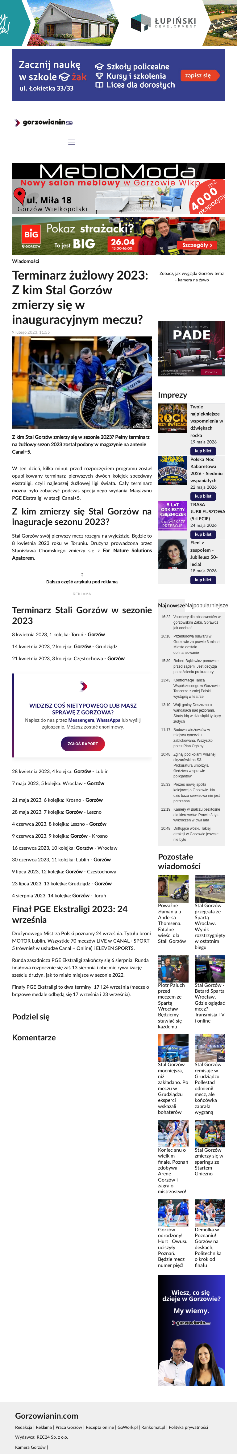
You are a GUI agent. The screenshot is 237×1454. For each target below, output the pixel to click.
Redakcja (23, 1427)
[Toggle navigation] (71, 143)
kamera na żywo (193, 280)
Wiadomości (25, 261)
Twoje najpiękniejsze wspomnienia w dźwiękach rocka (206, 421)
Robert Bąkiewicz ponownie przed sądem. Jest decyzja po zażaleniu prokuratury (195, 666)
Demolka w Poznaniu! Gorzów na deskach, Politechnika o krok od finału (208, 1247)
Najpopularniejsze (206, 605)
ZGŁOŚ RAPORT (83, 743)
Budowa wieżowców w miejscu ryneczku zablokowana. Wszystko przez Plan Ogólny (193, 738)
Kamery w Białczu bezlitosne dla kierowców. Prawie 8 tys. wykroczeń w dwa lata (196, 815)
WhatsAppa (108, 720)
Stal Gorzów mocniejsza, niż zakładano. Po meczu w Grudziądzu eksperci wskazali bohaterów (173, 1088)
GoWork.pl (128, 1427)
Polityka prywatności (188, 1427)
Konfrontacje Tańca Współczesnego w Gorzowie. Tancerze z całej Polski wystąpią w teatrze (197, 688)
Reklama (44, 1427)
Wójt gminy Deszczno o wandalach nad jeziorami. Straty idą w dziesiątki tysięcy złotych (197, 713)
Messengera (81, 720)
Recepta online (100, 1427)
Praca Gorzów (69, 1427)
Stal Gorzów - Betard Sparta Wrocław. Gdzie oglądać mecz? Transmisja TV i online (210, 1003)
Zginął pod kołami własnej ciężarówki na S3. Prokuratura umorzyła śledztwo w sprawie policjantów (194, 765)
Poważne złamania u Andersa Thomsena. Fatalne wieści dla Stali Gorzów (172, 923)
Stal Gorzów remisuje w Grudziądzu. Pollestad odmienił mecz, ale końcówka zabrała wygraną (208, 1088)
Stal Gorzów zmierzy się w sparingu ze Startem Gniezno (209, 1162)
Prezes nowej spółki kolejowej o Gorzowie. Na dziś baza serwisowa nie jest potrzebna (196, 792)
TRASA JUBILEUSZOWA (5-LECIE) (207, 512)
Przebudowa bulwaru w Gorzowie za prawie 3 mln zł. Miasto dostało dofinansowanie (196, 644)
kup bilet (203, 451)
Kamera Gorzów (30, 1447)
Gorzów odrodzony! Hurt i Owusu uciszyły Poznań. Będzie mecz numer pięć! (173, 1247)
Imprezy (172, 395)
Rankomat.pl (153, 1427)
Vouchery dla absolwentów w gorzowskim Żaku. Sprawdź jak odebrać (197, 622)
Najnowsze (171, 605)
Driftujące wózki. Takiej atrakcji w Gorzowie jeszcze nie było (195, 834)
